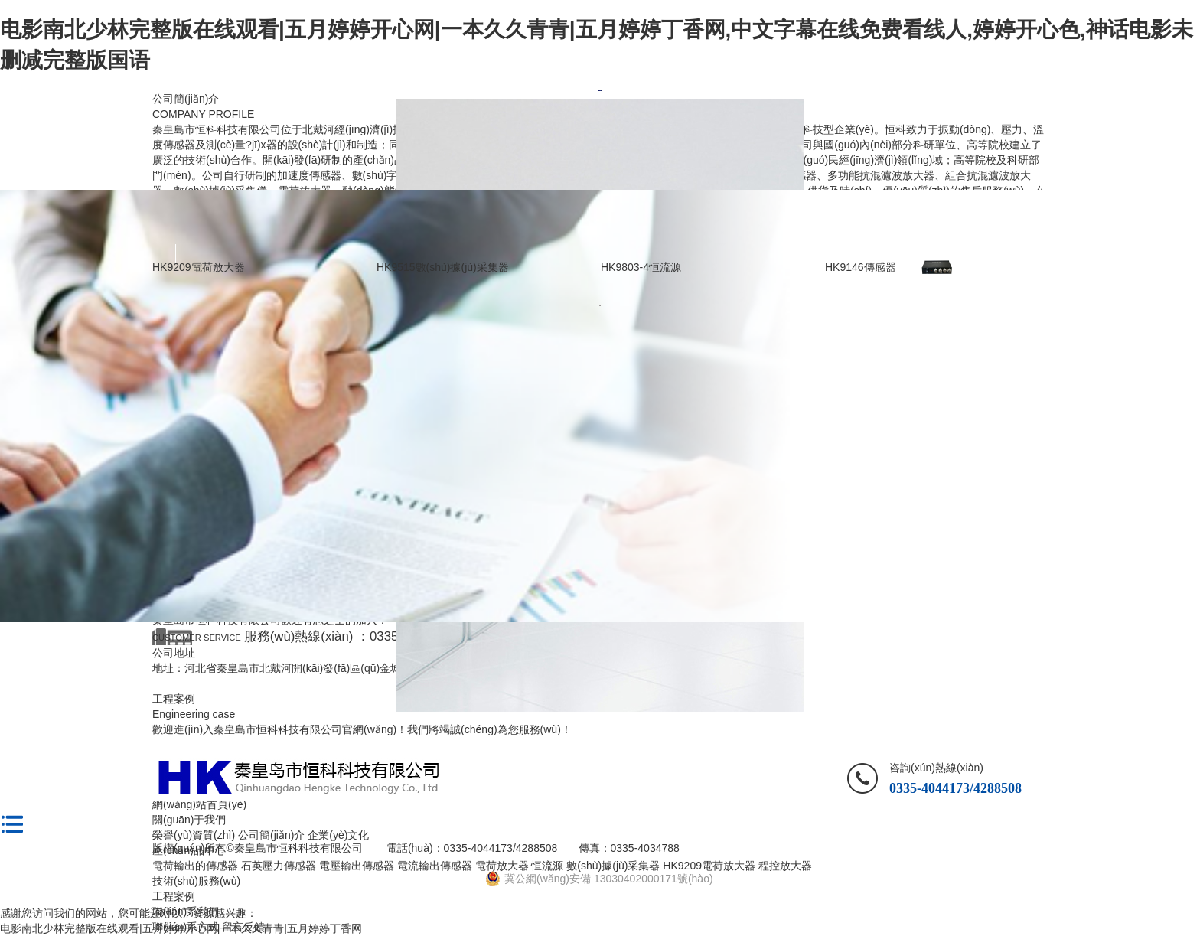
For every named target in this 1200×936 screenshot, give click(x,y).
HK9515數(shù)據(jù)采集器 (443, 267)
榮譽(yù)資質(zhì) (193, 835)
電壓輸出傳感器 (356, 865)
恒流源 (547, 865)
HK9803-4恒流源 (641, 267)
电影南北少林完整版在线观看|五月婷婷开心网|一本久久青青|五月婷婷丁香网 (181, 928)
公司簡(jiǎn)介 (185, 99)
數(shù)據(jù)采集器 (613, 865)
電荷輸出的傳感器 (195, 865)
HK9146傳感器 (860, 267)
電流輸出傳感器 (434, 865)
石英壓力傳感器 (278, 865)
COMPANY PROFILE (203, 114)
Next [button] (1015, 253)
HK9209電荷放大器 (198, 267)
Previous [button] (184, 253)
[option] (600, 90)
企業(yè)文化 (338, 835)
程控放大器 (785, 865)
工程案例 (173, 896)
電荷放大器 (502, 865)
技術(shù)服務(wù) (196, 881)
